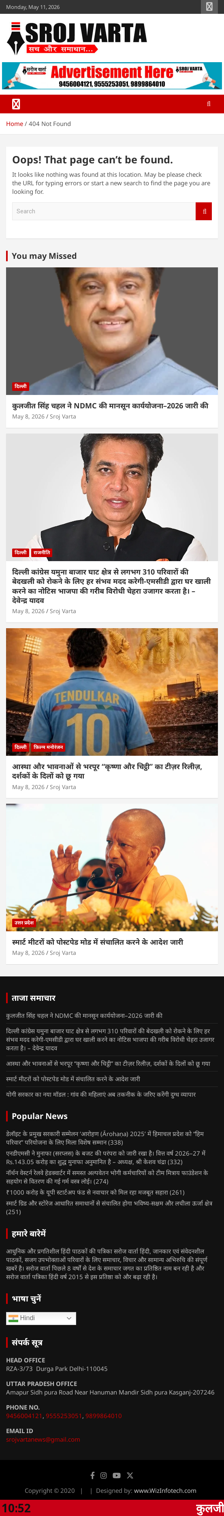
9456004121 (24, 1416)
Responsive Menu (209, 7)
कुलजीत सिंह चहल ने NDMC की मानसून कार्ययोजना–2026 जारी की (110, 405)
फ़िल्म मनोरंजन (48, 747)
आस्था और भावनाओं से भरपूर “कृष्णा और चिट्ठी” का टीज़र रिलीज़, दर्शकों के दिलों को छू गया (107, 771)
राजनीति (42, 552)
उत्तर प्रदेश (24, 922)
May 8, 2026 (28, 416)
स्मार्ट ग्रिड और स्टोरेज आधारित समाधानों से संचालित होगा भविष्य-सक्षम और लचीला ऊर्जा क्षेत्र (109, 1203)
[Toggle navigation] (16, 104)
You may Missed (44, 255)
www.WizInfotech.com (165, 1490)
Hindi (22, 1318)
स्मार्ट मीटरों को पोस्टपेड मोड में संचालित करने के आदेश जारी (97, 942)
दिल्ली (21, 386)
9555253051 (64, 1416)
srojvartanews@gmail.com (43, 1439)
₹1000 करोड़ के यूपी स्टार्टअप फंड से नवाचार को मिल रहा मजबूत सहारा (87, 1192)
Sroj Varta (63, 416)
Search (204, 211)
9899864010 (103, 1416)
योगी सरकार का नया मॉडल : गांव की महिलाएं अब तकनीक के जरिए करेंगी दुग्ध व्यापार (101, 1094)
